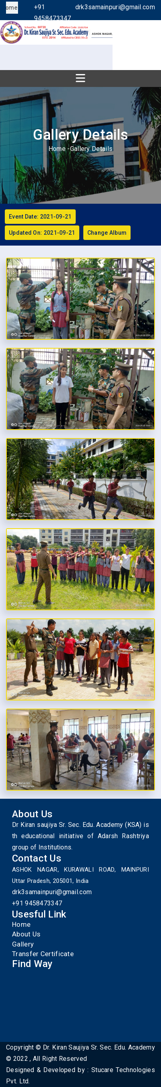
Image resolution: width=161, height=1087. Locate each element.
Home (57, 149)
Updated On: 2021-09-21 (42, 232)
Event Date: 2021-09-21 (40, 216)
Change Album (107, 232)
